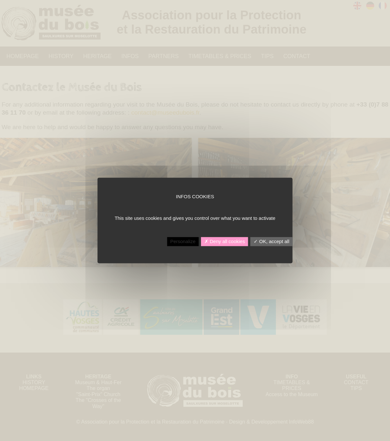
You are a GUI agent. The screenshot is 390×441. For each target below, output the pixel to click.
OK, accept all (271, 241)
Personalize (182, 241)
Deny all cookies (224, 241)
